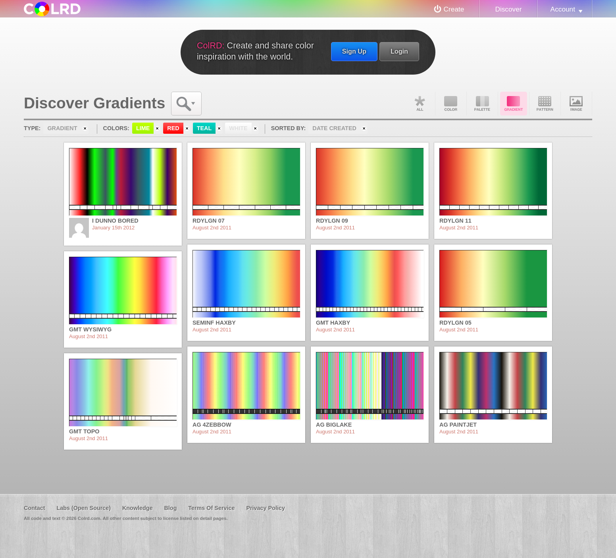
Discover (508, 9)
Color (450, 103)
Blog (170, 508)
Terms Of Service (211, 508)
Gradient (513, 103)
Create (454, 9)
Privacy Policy (265, 508)
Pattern (544, 103)
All (419, 103)
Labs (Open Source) (83, 508)
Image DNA (576, 103)
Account (563, 9)
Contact (34, 508)
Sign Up (354, 51)
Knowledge (137, 508)
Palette (482, 103)
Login (399, 51)
